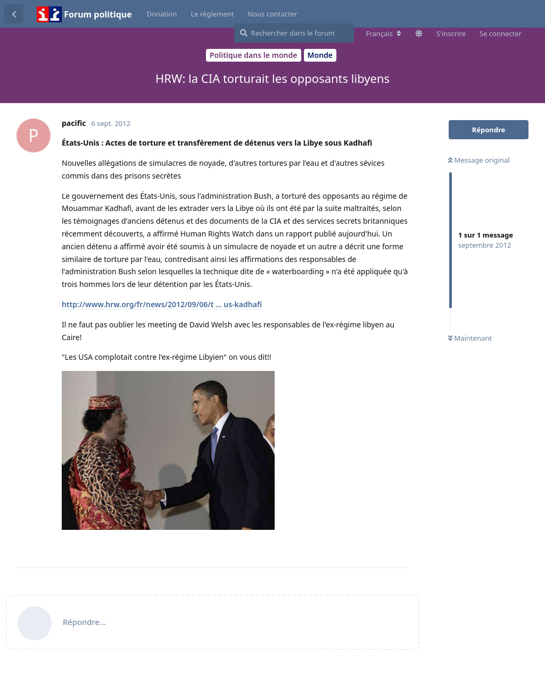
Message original (479, 160)
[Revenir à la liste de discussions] (13, 13)
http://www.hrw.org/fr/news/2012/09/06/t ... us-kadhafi (162, 304)
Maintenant (470, 338)
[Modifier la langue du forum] (383, 33)
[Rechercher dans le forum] (294, 33)
